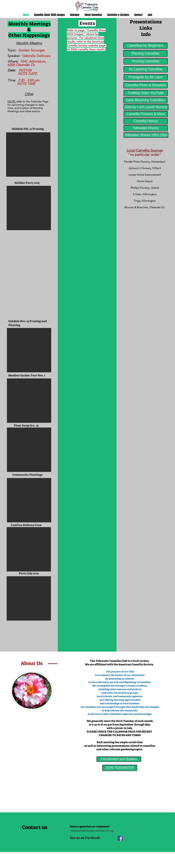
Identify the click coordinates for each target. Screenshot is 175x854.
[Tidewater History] (146, 128)
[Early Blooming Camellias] (145, 100)
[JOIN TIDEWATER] (119, 768)
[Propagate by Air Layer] (146, 77)
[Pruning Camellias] (146, 61)
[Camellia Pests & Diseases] (145, 85)
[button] (28, 154)
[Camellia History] (146, 121)
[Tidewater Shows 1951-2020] (146, 135)
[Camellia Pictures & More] (146, 114)
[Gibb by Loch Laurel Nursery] (146, 107)
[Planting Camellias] (145, 53)
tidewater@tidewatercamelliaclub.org (92, 830)
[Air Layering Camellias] (146, 69)
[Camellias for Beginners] (145, 46)
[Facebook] (120, 838)
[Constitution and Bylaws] (119, 759)
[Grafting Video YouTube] (146, 93)
